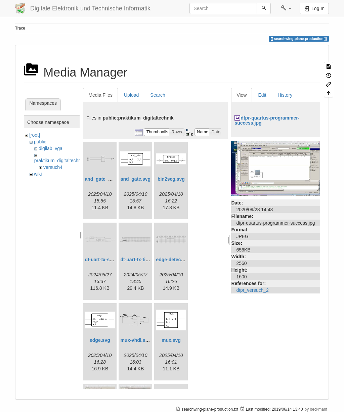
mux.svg (171, 340)
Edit (262, 95)
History (285, 95)
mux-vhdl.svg (135, 340)
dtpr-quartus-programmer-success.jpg (266, 120)
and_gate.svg (135, 179)
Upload (131, 95)
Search (157, 95)
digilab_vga (50, 148)
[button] (286, 8)
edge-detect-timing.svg (181, 259)
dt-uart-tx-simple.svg (108, 259)
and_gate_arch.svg (106, 179)
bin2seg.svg (171, 179)
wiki (38, 174)
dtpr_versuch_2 (252, 290)
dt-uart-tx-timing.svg (143, 259)
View (241, 95)
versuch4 (52, 167)
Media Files (100, 95)
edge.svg (100, 340)
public (40, 141)
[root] (34, 135)
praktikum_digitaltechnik (59, 160)
